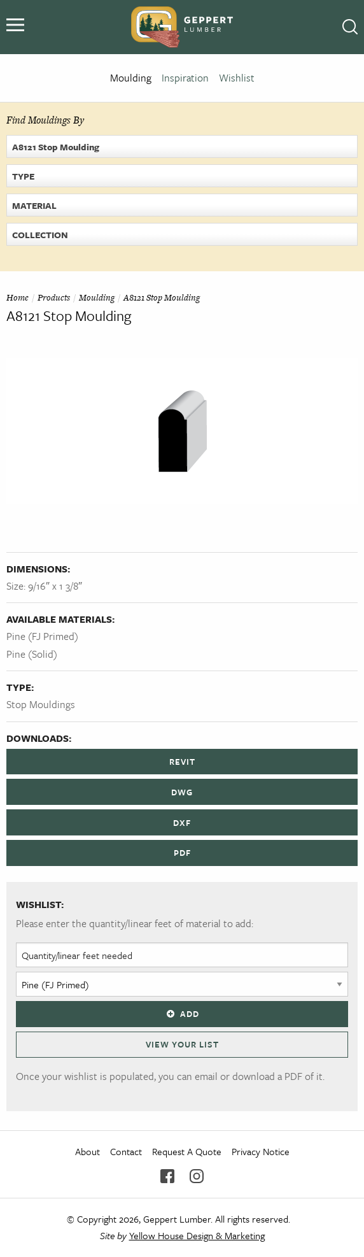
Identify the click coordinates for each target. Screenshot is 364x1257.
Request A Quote (186, 1151)
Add (182, 1013)
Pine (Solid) (31, 654)
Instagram (197, 1176)
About (87, 1151)
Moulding (130, 77)
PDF (182, 852)
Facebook (167, 1176)
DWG (182, 792)
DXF (182, 822)
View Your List (182, 1044)
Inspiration (185, 77)
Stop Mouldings (40, 704)
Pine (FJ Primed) (42, 636)
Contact (126, 1151)
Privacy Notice (261, 1151)
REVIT (182, 761)
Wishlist (237, 77)
